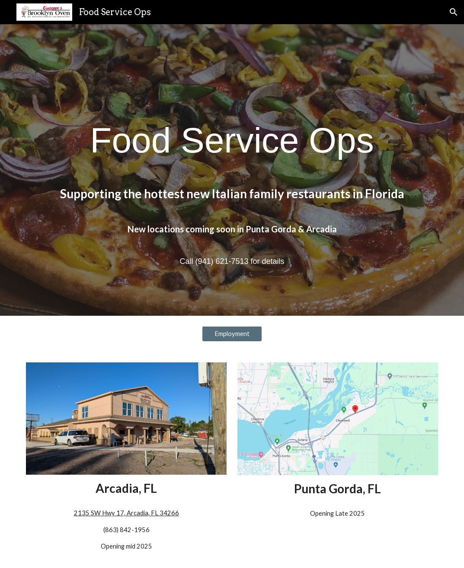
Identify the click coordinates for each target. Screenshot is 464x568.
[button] (453, 12)
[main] (232, 170)
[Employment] (231, 333)
